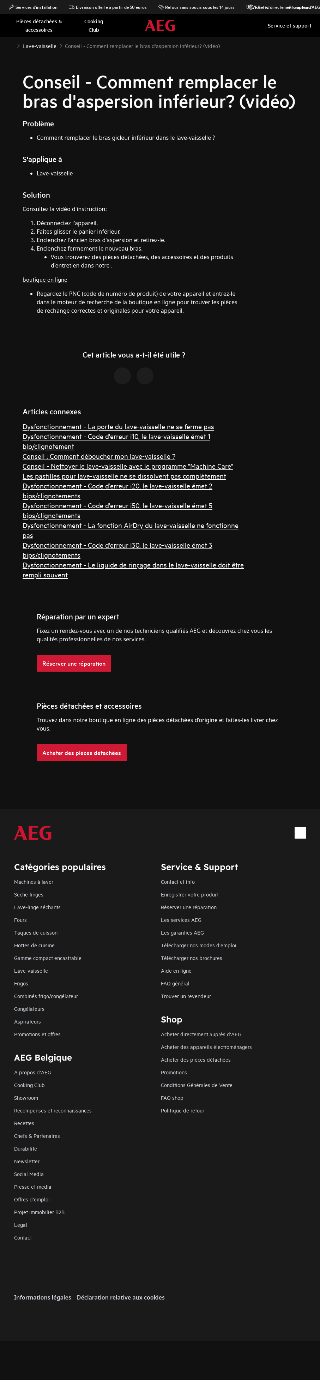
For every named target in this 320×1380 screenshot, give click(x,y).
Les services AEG (181, 919)
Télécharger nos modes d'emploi (198, 945)
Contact (23, 1237)
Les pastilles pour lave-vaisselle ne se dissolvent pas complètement (124, 475)
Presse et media (33, 1186)
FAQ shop (172, 1097)
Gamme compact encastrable (47, 957)
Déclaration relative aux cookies (121, 1297)
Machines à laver (33, 881)
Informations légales (42, 1297)
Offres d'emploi (32, 1199)
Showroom (26, 1097)
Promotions (297, 7)
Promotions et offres (37, 1034)
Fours (20, 919)
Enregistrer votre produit (189, 894)
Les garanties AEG (182, 932)
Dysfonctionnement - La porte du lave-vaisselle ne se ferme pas (118, 426)
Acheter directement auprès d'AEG (201, 1034)
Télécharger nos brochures (191, 957)
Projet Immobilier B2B (39, 1211)
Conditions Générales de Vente (197, 1084)
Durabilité (25, 1148)
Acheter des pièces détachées (196, 1059)
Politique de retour (182, 1110)
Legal (20, 1224)
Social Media (29, 1173)
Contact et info (178, 881)
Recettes (24, 1123)
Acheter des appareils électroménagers (206, 1046)
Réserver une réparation (189, 907)
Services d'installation (33, 7)
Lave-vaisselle (31, 970)
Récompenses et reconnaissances (53, 1110)
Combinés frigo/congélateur (46, 995)
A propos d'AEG (32, 1072)
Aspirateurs (27, 1021)
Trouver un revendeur (186, 995)
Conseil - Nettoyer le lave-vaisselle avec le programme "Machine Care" (128, 465)
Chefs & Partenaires (37, 1135)
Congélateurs (29, 1008)
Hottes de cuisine (34, 945)
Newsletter (27, 1161)
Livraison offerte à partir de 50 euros (108, 7)
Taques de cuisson (36, 932)
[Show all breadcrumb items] (11, 45)
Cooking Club (29, 1084)
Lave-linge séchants (37, 907)
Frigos (21, 983)
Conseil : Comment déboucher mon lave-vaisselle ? (99, 455)
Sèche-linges (28, 894)
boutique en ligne (45, 279)
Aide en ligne (176, 970)
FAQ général (175, 983)
